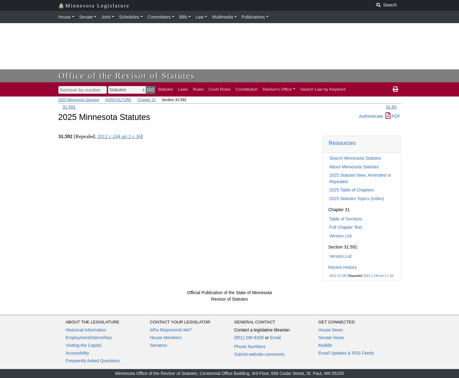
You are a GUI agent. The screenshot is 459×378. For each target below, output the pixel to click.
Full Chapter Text (345, 227)
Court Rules (220, 89)
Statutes (165, 89)
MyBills (325, 345)
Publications (253, 16)
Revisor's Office (277, 89)
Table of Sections (345, 218)
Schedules (129, 16)
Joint (106, 16)
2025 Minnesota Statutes (78, 100)
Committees (159, 16)
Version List (340, 235)
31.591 (69, 107)
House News (331, 329)
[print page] (395, 89)
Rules (198, 89)
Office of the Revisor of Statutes (127, 75)
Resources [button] (342, 143)
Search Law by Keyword (323, 89)
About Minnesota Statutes (354, 166)
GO (150, 89)
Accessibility (77, 353)
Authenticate (371, 116)
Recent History (342, 267)
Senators (158, 345)
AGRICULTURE (118, 100)
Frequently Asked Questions (93, 360)
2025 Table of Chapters (351, 189)
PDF (393, 116)
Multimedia (222, 16)
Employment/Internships (89, 337)
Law (200, 16)
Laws (183, 89)
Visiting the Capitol (84, 345)
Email (275, 337)
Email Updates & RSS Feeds (346, 353)
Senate (86, 16)
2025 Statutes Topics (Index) (356, 198)
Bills (183, 16)
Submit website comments (259, 354)
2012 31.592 (338, 275)
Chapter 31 (146, 100)
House (64, 16)
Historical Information (86, 329)
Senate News (331, 337)
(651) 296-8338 (249, 337)
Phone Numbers (249, 346)
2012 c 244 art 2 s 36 (378, 275)
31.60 (391, 107)
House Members (166, 337)
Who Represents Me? (171, 329)
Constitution (247, 89)
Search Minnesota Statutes (355, 158)
